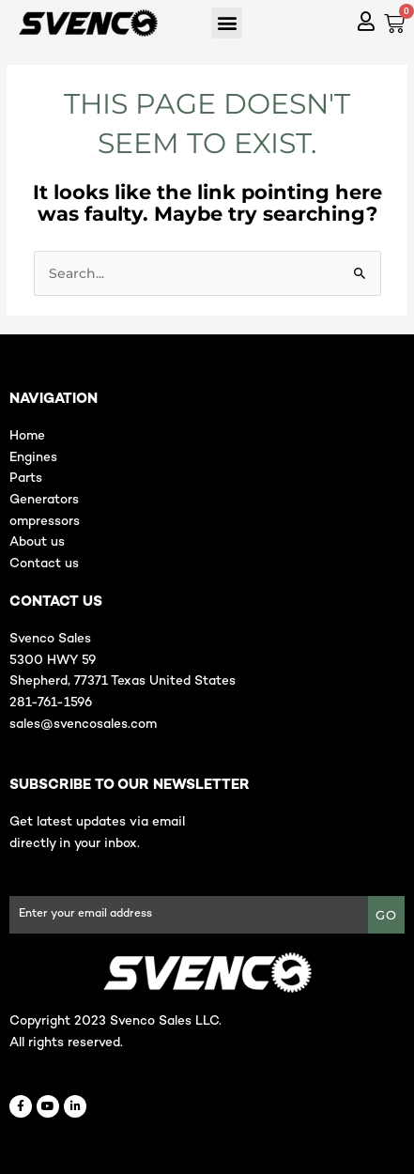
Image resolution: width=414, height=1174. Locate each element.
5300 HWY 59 (52, 661)
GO (386, 914)
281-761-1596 (50, 703)
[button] (226, 23)
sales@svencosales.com (83, 725)
